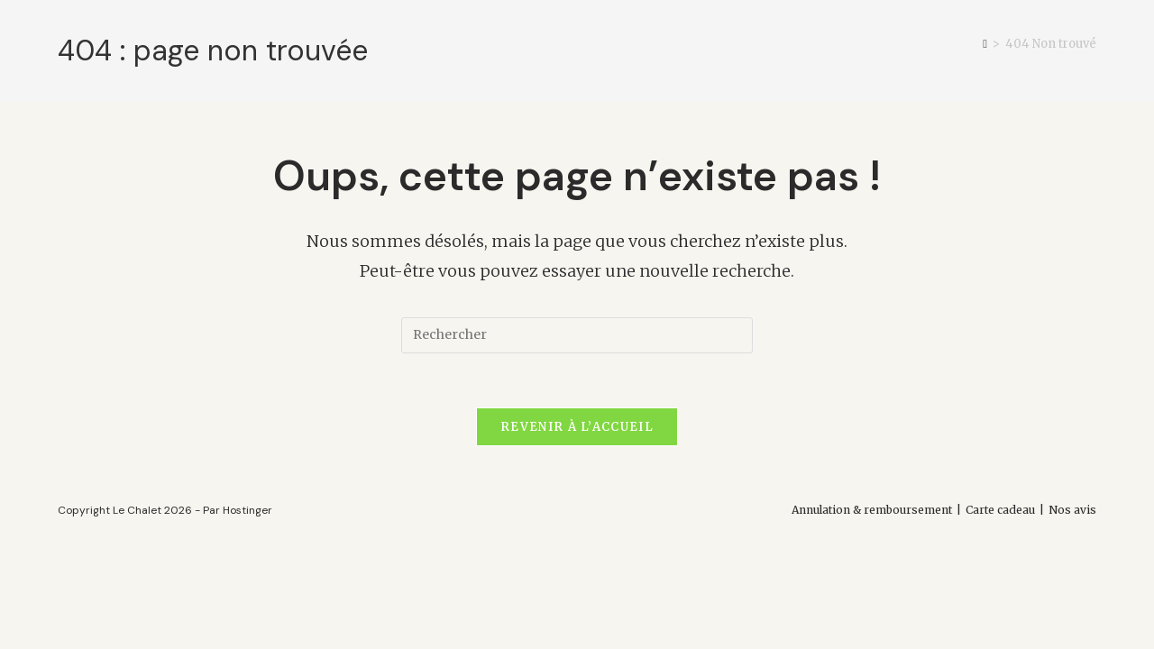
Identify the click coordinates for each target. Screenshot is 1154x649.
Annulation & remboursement (872, 509)
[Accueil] (985, 43)
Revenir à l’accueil (577, 426)
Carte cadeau (1000, 509)
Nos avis (1072, 509)
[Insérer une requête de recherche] (577, 335)
